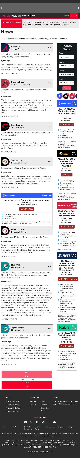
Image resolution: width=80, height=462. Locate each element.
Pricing (33, 401)
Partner (15, 427)
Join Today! (67, 226)
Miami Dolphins (17, 267)
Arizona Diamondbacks (20, 85)
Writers (33, 405)
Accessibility (50, 427)
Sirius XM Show (44, 409)
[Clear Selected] (70, 83)
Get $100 (66, 174)
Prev (27, 376)
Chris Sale (15, 47)
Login (66, 15)
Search (67, 88)
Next (27, 383)
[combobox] (66, 66)
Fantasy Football (12, 401)
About (4, 427)
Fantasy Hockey (12, 411)
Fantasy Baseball (12, 405)
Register (61, 427)
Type (61, 79)
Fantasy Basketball (13, 408)
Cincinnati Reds (17, 127)
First (26, 372)
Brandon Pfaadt (18, 82)
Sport (61, 53)
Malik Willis (16, 265)
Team (61, 62)
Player (61, 71)
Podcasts (44, 405)
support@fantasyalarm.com (64, 404)
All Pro (74, 15)
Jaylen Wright (17, 328)
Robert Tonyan (17, 229)
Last (26, 387)
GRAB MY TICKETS (68, 279)
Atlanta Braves (17, 49)
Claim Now (26, 209)
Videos (43, 401)
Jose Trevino (17, 125)
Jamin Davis (16, 160)
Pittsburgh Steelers (19, 163)
